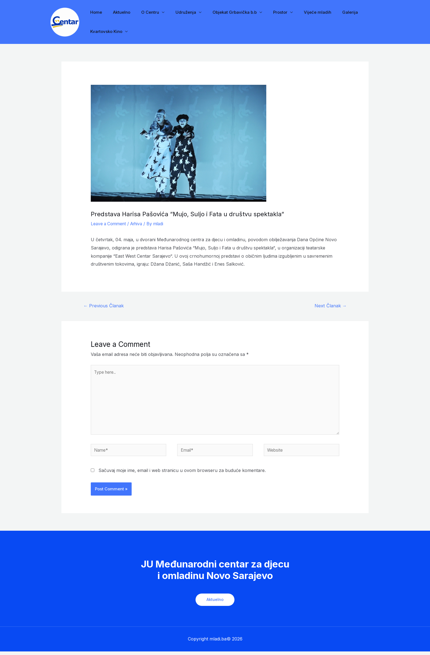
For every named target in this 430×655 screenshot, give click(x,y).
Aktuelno (117, 12)
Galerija (329, 12)
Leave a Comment (109, 223)
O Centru (143, 12)
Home (95, 12)
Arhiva (139, 223)
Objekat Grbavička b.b (222, 12)
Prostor (265, 12)
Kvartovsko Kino (105, 31)
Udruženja (176, 12)
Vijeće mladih (299, 12)
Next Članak (329, 306)
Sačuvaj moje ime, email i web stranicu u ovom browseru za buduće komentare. (182, 474)
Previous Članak (104, 306)
